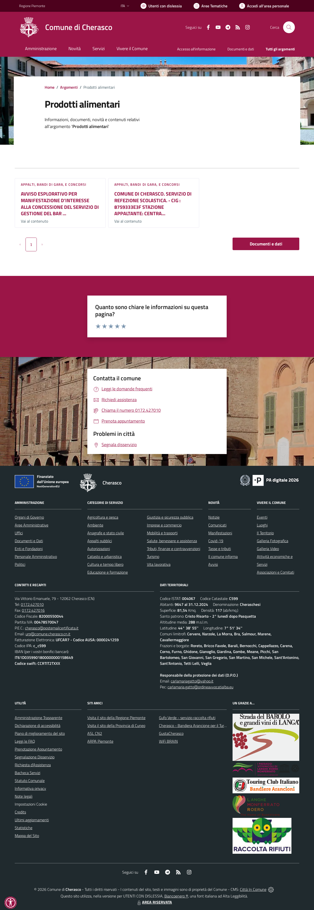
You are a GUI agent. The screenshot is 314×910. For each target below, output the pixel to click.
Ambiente (95, 525)
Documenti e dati (266, 244)
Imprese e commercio (164, 525)
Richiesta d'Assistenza (33, 765)
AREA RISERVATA (154, 902)
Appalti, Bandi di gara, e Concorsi (53, 184)
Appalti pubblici (99, 541)
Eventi (262, 517)
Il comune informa (223, 556)
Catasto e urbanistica (104, 556)
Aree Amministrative (31, 525)
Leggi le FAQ (25, 741)
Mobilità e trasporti (162, 533)
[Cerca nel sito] (289, 27)
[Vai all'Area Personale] (264, 6)
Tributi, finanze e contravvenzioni (173, 549)
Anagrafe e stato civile (105, 533)
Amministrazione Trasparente (38, 718)
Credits (20, 812)
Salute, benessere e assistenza (172, 541)
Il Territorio (265, 533)
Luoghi (262, 525)
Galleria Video (268, 549)
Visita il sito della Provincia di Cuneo (116, 725)
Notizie (214, 517)
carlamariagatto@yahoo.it (192, 681)
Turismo (153, 556)
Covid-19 (215, 541)
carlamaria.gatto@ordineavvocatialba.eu (200, 687)
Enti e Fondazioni (29, 549)
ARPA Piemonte (100, 741)
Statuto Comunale (30, 780)
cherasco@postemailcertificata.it (51, 628)
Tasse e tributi (219, 549)
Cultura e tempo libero (105, 564)
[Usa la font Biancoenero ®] (161, 6)
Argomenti (69, 87)
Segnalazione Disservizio (34, 757)
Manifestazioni (220, 533)
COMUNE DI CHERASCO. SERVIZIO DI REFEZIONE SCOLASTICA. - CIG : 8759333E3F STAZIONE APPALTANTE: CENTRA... (153, 203)
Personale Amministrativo (36, 556)
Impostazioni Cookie (31, 804)
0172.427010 (32, 604)
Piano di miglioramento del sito (40, 733)
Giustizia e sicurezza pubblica (170, 517)
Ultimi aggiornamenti (32, 820)
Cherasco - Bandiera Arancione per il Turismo (195, 725)
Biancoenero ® (176, 896)
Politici (20, 564)
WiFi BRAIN (168, 741)
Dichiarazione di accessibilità (37, 725)
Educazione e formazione (107, 572)
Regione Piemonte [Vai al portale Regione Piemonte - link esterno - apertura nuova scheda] (32, 5)
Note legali (23, 796)
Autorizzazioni (98, 549)
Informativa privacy (30, 788)
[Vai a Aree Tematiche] (210, 6)
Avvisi (213, 564)
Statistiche (23, 828)
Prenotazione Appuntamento (38, 749)
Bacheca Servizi (27, 773)
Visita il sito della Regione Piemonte (116, 718)
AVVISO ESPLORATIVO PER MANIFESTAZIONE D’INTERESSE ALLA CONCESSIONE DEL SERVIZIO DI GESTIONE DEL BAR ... (60, 203)
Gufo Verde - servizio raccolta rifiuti (187, 718)
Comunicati (217, 525)
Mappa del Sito (27, 836)
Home (49, 87)
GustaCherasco (171, 733)
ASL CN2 (94, 733)
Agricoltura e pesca (102, 517)
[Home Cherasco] (65, 27)
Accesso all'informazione (196, 49)
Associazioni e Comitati (275, 572)
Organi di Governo (29, 517)
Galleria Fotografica (272, 541)
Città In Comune (253, 889)
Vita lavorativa (158, 564)
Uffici (19, 533)
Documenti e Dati (29, 541)
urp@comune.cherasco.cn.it (48, 634)
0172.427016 (33, 610)
